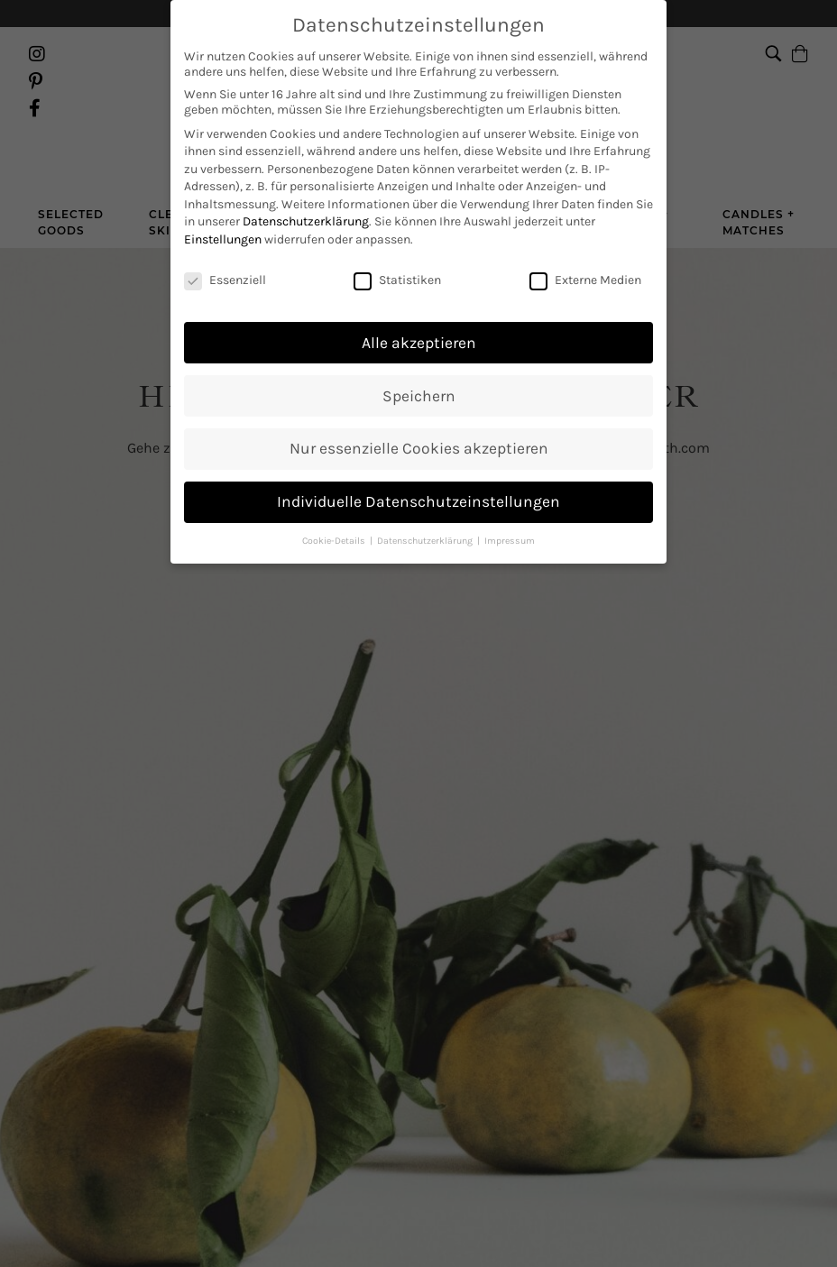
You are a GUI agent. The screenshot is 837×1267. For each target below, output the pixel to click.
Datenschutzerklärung (306, 202)
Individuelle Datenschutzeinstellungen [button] (418, 482)
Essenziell (225, 261)
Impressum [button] (509, 522)
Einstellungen (223, 220)
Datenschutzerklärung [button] (426, 522)
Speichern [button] (418, 376)
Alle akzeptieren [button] (419, 323)
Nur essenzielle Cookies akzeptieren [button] (419, 429)
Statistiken (397, 261)
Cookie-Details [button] (335, 522)
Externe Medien (585, 261)
